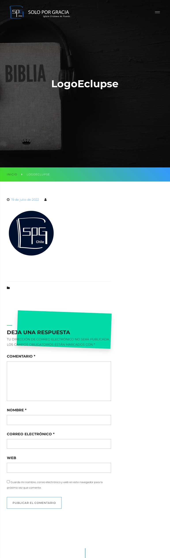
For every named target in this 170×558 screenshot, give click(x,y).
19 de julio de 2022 (25, 200)
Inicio (12, 174)
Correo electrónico (31, 434)
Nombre (16, 410)
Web (11, 458)
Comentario (21, 356)
